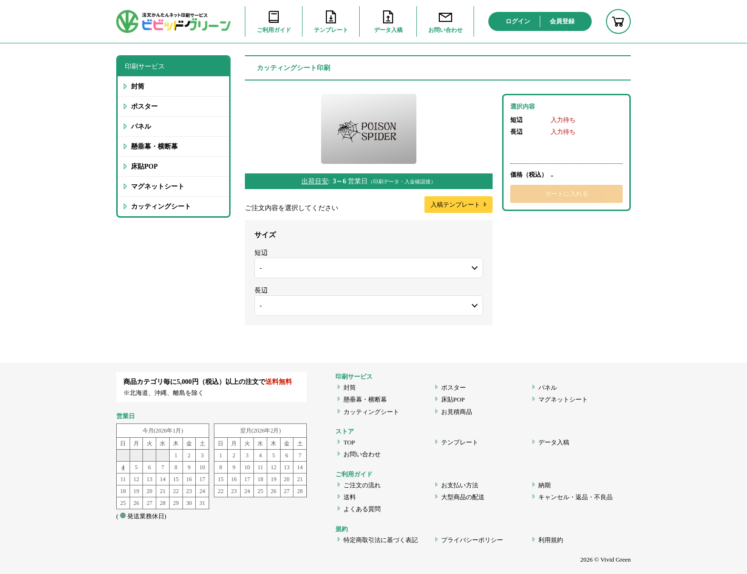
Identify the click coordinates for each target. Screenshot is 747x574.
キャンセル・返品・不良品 (575, 497)
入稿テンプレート (459, 204)
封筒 (137, 86)
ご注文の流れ (362, 485)
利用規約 (550, 540)
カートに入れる (566, 193)
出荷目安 (315, 181)
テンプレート (459, 442)
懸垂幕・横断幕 (154, 146)
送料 (349, 497)
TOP (349, 442)
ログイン (517, 21)
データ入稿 (553, 442)
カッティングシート (161, 206)
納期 (544, 485)
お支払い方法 (459, 485)
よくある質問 (362, 509)
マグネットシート (157, 186)
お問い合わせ (362, 454)
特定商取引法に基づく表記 (380, 540)
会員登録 (562, 21)
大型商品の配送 (463, 497)
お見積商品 (456, 411)
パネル (141, 126)
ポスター (144, 106)
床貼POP (144, 166)
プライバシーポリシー (472, 540)
